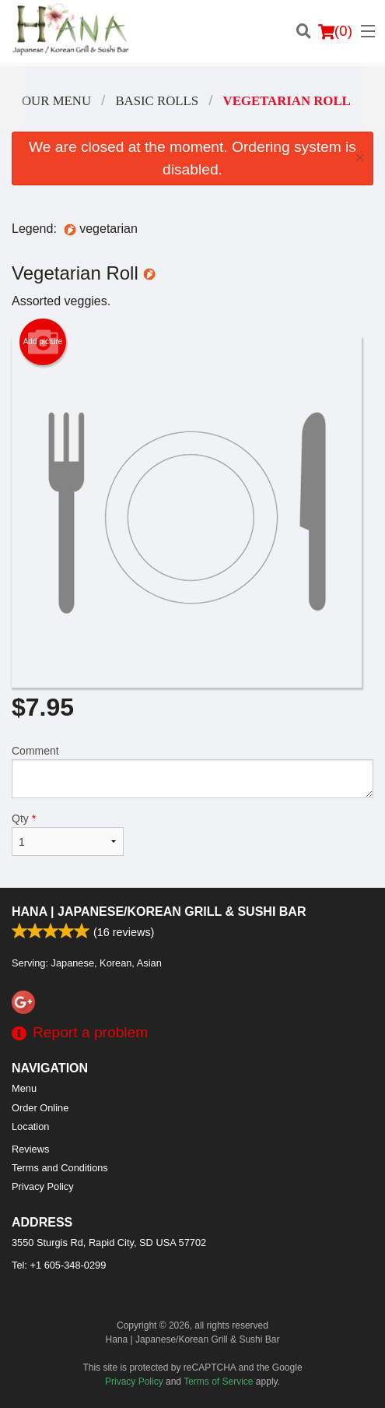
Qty (68, 834)
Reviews (30, 1149)
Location (30, 1126)
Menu (24, 1088)
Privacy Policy (43, 1186)
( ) (335, 31)
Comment (192, 771)
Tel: (59, 1265)
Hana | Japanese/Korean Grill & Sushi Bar (159, 911)
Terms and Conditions (60, 1168)
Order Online (40, 1108)
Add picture (43, 342)
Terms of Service (218, 1381)
